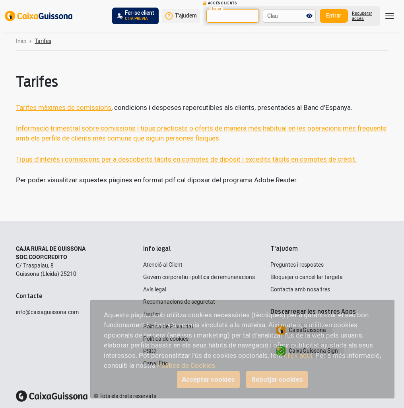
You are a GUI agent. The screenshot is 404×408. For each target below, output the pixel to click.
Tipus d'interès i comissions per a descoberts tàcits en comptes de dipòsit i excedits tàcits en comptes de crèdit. (186, 159)
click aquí (298, 356)
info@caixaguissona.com (47, 312)
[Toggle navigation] (389, 16)
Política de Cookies (186, 366)
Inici (21, 41)
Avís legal (154, 289)
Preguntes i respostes (297, 265)
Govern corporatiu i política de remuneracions (199, 277)
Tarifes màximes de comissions (63, 108)
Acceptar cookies (208, 380)
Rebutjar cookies (277, 380)
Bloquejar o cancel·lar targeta (306, 277)
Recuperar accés (362, 16)
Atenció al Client (163, 265)
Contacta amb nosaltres (300, 289)
